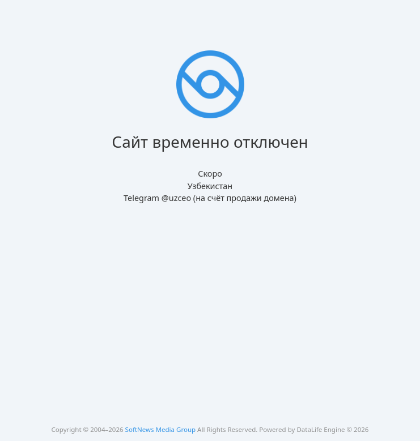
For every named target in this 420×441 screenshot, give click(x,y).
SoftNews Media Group (160, 429)
